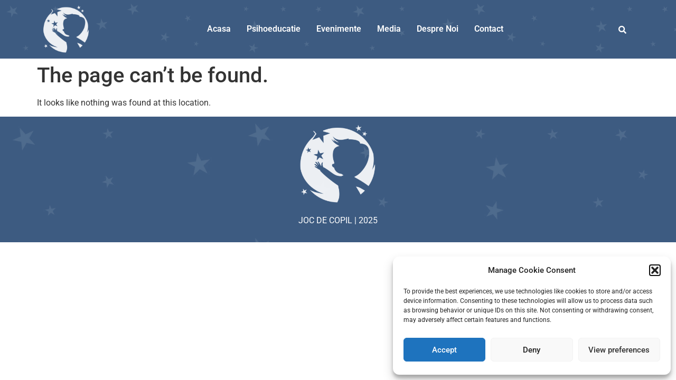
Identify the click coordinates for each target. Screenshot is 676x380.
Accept (444, 350)
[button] (655, 270)
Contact (488, 29)
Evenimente (338, 29)
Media (389, 29)
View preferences (619, 350)
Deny (531, 350)
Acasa (219, 29)
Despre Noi (437, 29)
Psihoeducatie (274, 29)
